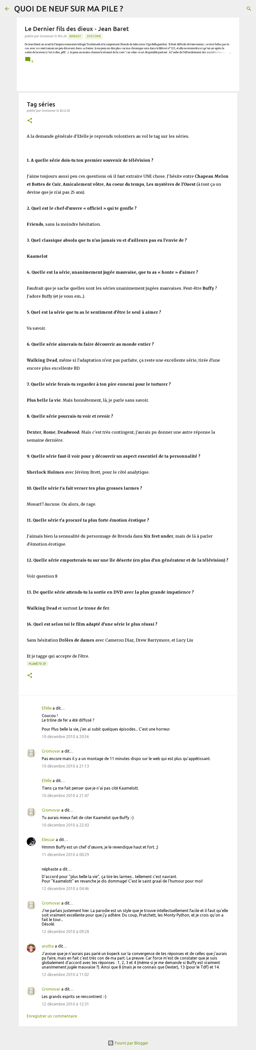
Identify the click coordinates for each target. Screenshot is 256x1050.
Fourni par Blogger (128, 1043)
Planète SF (37, 663)
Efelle (47, 708)
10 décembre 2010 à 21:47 (65, 795)
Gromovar (51, 751)
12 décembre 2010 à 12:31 (65, 1004)
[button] (30, 120)
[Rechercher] (249, 9)
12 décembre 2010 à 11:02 (65, 974)
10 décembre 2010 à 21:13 (65, 766)
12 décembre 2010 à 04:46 (65, 888)
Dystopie (94, 36)
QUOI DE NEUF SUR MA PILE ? (68, 8)
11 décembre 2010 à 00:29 (65, 854)
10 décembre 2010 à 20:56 (65, 736)
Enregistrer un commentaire (52, 1016)
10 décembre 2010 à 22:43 (65, 825)
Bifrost (75, 36)
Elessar (48, 839)
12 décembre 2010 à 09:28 (65, 931)
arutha (48, 946)
